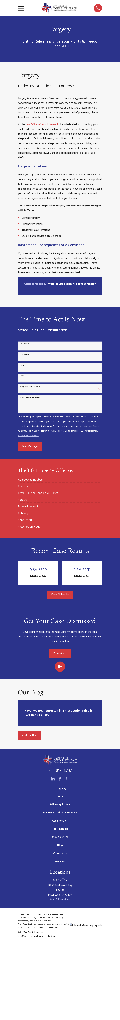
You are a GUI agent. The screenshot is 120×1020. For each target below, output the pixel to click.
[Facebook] (60, 779)
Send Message (30, 446)
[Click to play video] (60, 666)
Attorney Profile (60, 804)
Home (60, 796)
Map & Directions (60, 899)
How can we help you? (30, 397)
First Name (24, 344)
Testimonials (60, 829)
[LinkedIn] (53, 779)
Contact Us (60, 853)
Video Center (60, 837)
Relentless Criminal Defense (60, 813)
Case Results (60, 821)
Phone (23, 365)
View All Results (60, 594)
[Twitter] (67, 779)
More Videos (60, 653)
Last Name (24, 354)
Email (22, 376)
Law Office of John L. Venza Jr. (42, 124)
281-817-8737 (60, 770)
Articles (60, 862)
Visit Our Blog (29, 735)
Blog (60, 845)
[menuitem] (30, 478)
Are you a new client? (30, 387)
